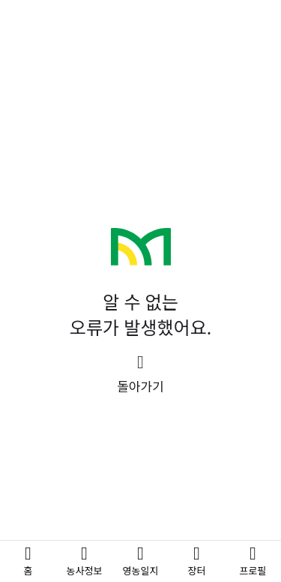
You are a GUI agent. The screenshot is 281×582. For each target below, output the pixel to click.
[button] (140, 375)
